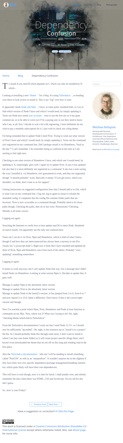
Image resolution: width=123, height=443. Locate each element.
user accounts (35, 115)
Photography (111, 5)
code (55, 51)
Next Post (55, 404)
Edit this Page (64, 411)
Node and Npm (28, 107)
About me (88, 5)
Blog (99, 5)
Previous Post (38, 404)
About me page (113, 149)
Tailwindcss (65, 95)
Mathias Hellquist (104, 127)
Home (75, 5)
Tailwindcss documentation (24, 354)
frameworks (65, 51)
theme (33, 95)
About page (79, 430)
